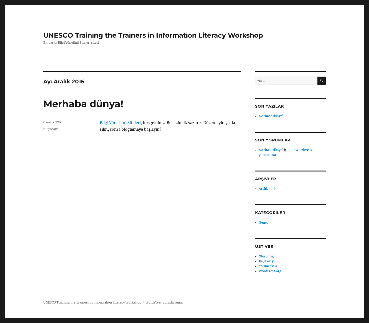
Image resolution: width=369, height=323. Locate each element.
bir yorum (50, 129)
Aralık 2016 (267, 189)
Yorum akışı (268, 266)
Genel (263, 223)
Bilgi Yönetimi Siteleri (120, 122)
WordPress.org (270, 271)
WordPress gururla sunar (164, 302)
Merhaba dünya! (83, 103)
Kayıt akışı (266, 261)
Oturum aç (266, 256)
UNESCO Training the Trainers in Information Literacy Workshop (153, 35)
